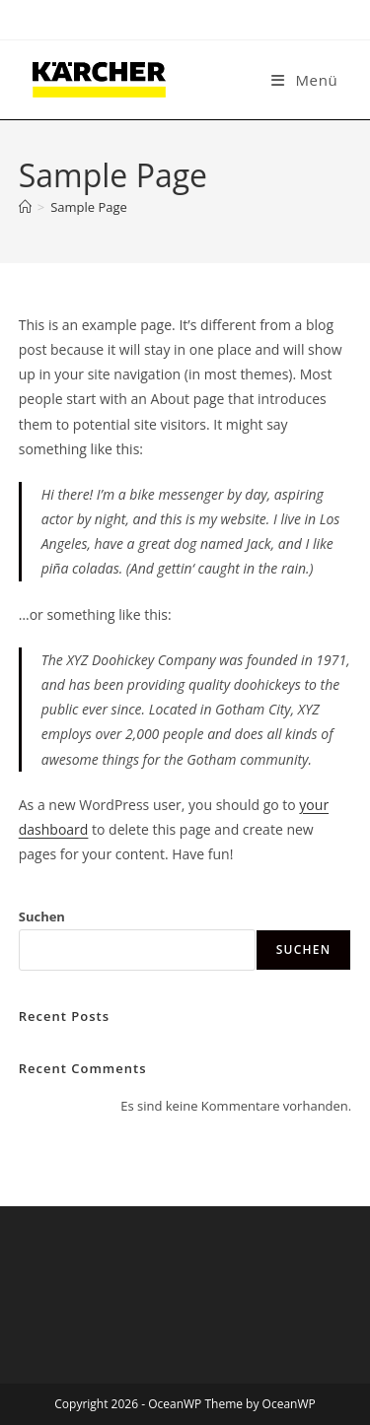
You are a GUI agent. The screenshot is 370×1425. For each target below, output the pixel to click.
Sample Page (88, 207)
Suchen (42, 916)
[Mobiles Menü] (304, 80)
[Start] (25, 207)
